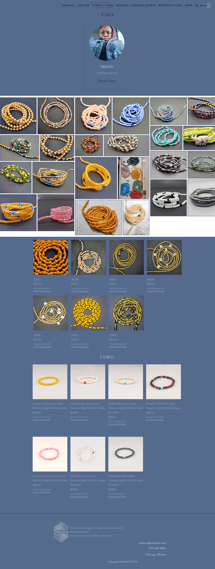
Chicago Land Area (42, 291)
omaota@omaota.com (152, 543)
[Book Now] (106, 81)
